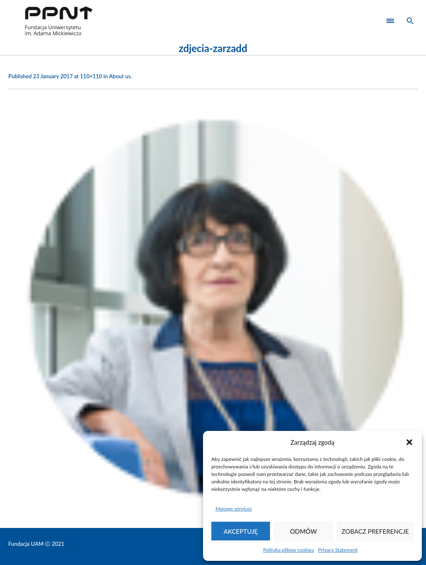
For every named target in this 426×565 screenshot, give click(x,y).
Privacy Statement (337, 550)
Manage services (233, 508)
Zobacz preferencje (375, 531)
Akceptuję (241, 531)
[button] (409, 442)
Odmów (303, 531)
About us (120, 76)
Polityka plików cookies (288, 550)
